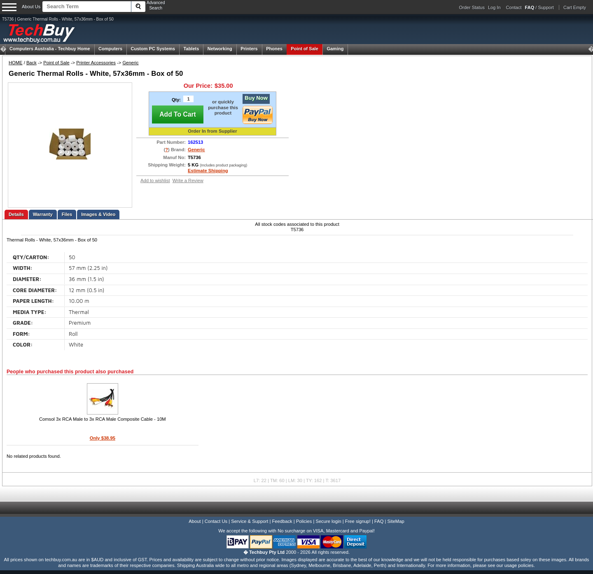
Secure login (328, 521)
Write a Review (188, 180)
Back (31, 62)
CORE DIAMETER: (35, 290)
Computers (110, 48)
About (195, 521)
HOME (16, 62)
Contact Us (216, 521)
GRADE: (23, 323)
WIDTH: (23, 268)
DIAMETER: (27, 279)
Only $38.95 (102, 438)
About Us (31, 6)
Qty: (176, 99)
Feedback (282, 521)
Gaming (335, 48)
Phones (274, 48)
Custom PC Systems (153, 48)
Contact (514, 7)
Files (67, 214)
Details (16, 214)
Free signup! (358, 521)
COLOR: (23, 345)
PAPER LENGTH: (33, 301)
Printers (249, 48)
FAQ (378, 521)
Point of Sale (304, 48)
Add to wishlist (155, 180)
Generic (130, 62)
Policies (304, 521)
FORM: (21, 334)
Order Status (472, 7)
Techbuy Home (49, 48)
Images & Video (98, 214)
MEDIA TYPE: (30, 312)
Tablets (191, 48)
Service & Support (249, 521)
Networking (220, 48)
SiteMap (396, 521)
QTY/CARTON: (31, 257)
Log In (494, 7)
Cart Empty (574, 7)
